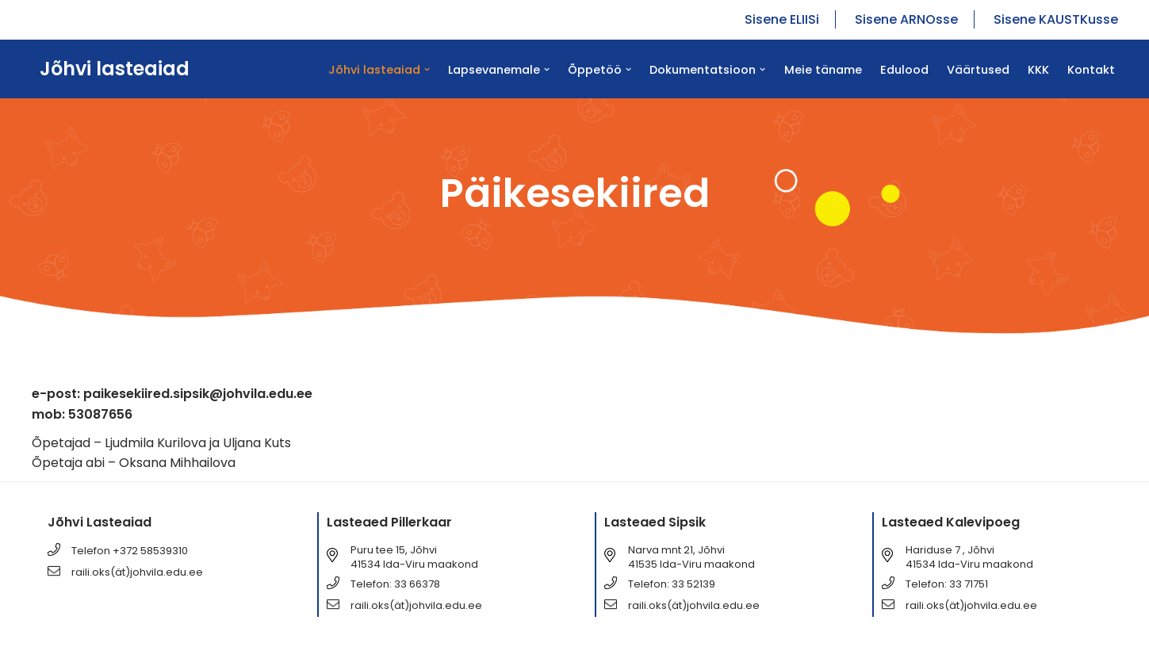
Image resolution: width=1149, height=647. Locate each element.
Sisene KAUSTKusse (1056, 19)
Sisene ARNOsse (906, 19)
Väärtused (978, 70)
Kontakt (1091, 70)
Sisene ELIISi (782, 19)
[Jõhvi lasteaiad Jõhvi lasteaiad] (111, 69)
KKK (1038, 70)
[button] (427, 69)
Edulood (904, 70)
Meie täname (823, 70)
